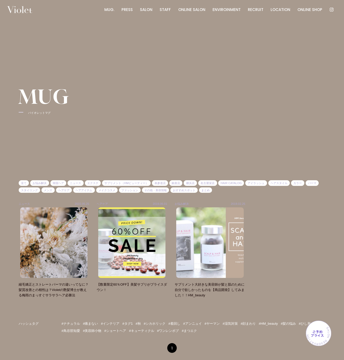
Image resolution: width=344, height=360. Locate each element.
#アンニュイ (192, 323)
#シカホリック (154, 323)
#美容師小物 (92, 331)
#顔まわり (248, 323)
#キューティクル (141, 331)
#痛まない (90, 323)
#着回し (174, 323)
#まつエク (189, 331)
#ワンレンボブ (168, 331)
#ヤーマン (212, 323)
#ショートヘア (115, 331)
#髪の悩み (288, 323)
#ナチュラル (71, 323)
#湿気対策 (230, 323)
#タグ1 (127, 323)
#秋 (138, 323)
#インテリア (110, 323)
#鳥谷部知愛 (71, 331)
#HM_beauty (268, 323)
